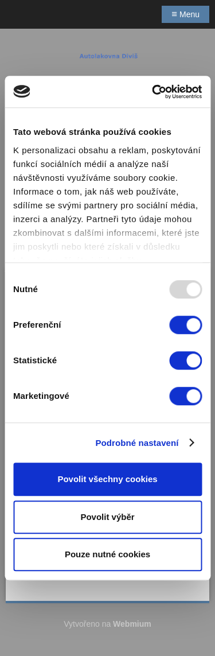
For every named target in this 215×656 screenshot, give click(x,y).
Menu (185, 14)
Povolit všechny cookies (107, 479)
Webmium (132, 623)
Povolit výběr (107, 517)
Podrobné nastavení (136, 443)
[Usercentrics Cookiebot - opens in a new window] (153, 91)
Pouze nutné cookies (107, 554)
